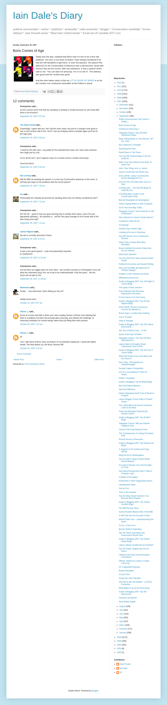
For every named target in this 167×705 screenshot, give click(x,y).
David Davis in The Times (130, 152)
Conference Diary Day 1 (129, 129)
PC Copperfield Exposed (129, 567)
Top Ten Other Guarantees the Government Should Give (132, 534)
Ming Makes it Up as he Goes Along (134, 588)
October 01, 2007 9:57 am (31, 303)
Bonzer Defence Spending (130, 529)
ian (21, 194)
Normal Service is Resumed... (131, 439)
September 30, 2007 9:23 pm (32, 239)
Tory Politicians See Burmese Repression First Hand (131, 292)
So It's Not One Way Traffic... (131, 207)
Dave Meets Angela (127, 602)
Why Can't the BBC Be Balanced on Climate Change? (134, 269)
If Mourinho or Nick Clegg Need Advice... (136, 481)
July (121, 610)
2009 (119, 94)
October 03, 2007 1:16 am (31, 348)
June (121, 614)
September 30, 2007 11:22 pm (33, 258)
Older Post (99, 359)
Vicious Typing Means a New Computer (136, 204)
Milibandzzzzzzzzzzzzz (129, 278)
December (124, 105)
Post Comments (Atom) (35, 364)
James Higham (27, 232)
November (124, 108)
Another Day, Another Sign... (131, 229)
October (123, 112)
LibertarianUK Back (127, 485)
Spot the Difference (127, 389)
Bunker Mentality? (126, 571)
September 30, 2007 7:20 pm (32, 186)
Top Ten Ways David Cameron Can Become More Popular (134, 497)
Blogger (95, 691)
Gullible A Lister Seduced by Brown (134, 274)
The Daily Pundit (27, 125)
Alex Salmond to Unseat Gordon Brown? (136, 217)
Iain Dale (123, 668)
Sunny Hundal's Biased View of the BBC (136, 512)
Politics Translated (126, 378)
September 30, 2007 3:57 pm (32, 116)
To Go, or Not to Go (127, 525)
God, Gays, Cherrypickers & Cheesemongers (131, 363)
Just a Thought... (126, 317)
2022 (119, 83)
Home (59, 359)
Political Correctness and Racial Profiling (136, 264)
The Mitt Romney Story (129, 508)
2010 (119, 90)
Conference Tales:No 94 (129, 221)
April (121, 621)
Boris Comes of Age (127, 125)
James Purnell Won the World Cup (133, 172)
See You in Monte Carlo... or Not (132, 330)
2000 (119, 652)
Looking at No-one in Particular (132, 232)
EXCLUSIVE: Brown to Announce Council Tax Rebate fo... (133, 308)
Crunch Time (124, 574)
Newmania (25, 287)
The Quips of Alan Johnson (130, 287)
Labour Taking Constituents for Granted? (136, 545)
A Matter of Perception (128, 477)
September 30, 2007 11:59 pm (33, 279)
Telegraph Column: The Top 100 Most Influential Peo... (135, 339)
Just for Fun (124, 488)
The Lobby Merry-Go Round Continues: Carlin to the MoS (136, 406)
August (122, 606)
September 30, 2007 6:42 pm (32, 167)
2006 (119, 637)
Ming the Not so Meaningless (131, 455)
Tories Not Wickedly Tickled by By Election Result (133, 412)
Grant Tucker (125, 664)
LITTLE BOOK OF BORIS (82, 80)
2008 (119, 98)
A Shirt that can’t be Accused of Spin (134, 515)
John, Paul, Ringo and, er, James (133, 168)
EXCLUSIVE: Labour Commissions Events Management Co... (134, 177)
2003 (119, 648)
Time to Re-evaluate (127, 492)
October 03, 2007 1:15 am (31, 324)
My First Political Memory (129, 386)
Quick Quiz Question (127, 254)
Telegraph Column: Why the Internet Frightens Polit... (134, 424)
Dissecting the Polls (127, 149)
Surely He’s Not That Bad (130, 578)
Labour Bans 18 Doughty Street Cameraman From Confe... (132, 345)
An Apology (124, 225)
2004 (119, 645)
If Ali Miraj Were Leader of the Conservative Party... (131, 195)
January (123, 633)
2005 (119, 641)
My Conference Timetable (130, 145)
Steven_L (24, 311)
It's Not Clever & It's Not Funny (132, 297)
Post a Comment (24, 354)
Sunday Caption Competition (131, 368)
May (121, 617)
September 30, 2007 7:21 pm (32, 202)
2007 (119, 101)
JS (121, 672)
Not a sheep (25, 176)
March (122, 625)
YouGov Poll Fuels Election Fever (133, 429)
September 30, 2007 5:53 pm (32, 138)
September (124, 116)
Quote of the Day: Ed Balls (130, 334)
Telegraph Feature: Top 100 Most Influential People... (133, 134)
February (123, 629)
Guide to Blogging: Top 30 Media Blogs (135, 382)
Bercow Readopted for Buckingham (134, 200)
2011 (119, 86)
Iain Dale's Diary (48, 15)
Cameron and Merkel (128, 598)
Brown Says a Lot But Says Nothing (134, 313)
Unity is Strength (126, 321)
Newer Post (19, 359)
